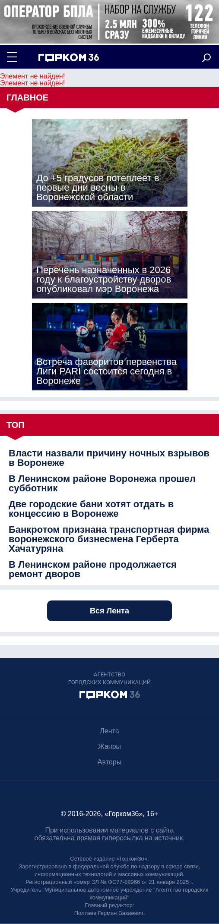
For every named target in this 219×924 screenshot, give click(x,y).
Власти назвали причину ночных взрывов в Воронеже (109, 458)
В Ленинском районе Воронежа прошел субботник (102, 483)
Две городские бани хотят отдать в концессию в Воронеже (91, 509)
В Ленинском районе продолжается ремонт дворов (93, 569)
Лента (109, 731)
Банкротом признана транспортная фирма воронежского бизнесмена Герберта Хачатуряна (109, 539)
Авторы (109, 762)
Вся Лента (109, 611)
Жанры (109, 746)
